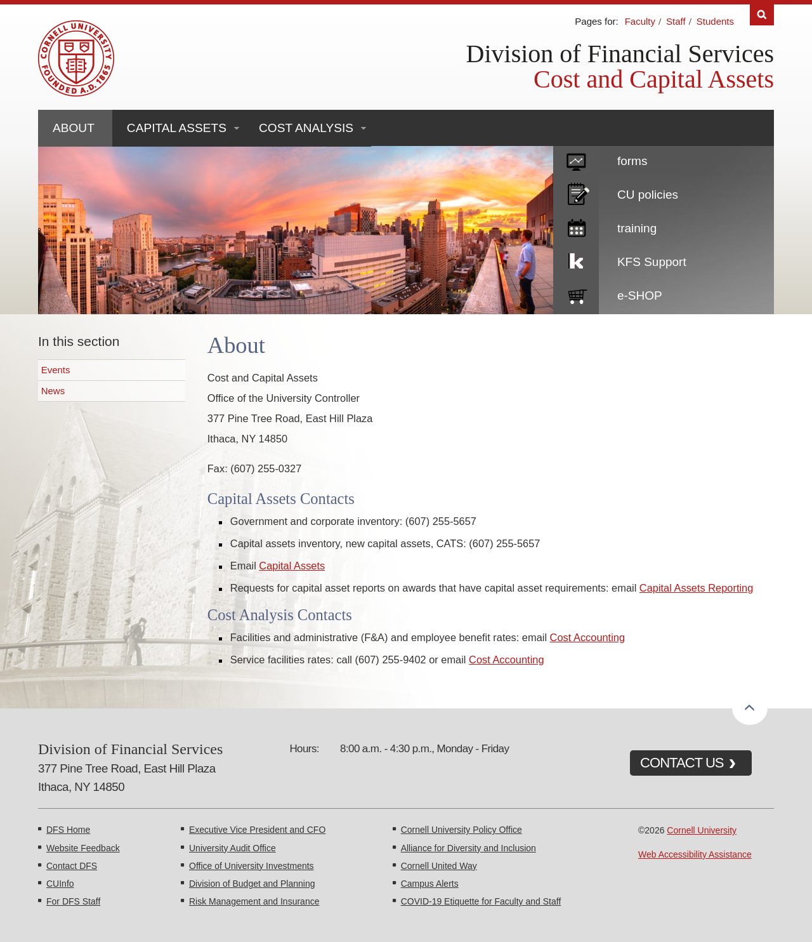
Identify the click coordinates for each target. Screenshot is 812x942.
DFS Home (68, 830)
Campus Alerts (430, 884)
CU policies (647, 194)
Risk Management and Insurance (254, 901)
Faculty (640, 21)
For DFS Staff (73, 901)
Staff (676, 21)
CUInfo (60, 884)
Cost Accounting (587, 637)
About (74, 128)
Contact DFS (71, 866)
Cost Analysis (306, 128)
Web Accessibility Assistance (695, 854)
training (637, 228)
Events (55, 369)
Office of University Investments (251, 866)
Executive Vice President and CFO (257, 830)
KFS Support (651, 262)
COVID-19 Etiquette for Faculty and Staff (481, 901)
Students (715, 21)
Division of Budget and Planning (252, 884)
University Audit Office (232, 848)
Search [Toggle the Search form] (762, 14)
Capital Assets (176, 128)
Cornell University (702, 830)
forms (632, 161)
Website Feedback (83, 848)
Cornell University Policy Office (461, 830)
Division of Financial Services (620, 53)
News (53, 390)
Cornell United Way (439, 866)
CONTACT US (682, 763)
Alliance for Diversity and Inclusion (468, 848)
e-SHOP (639, 295)
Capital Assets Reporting (696, 588)
